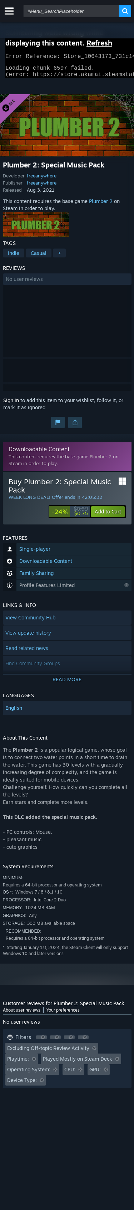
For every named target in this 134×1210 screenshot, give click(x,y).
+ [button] (59, 257)
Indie (13, 257)
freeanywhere (41, 180)
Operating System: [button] (28, 1074)
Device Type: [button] (22, 1084)
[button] (67, 283)
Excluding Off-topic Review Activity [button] (48, 1052)
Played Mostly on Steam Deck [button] (77, 1063)
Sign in (11, 404)
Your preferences (63, 1014)
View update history (28, 637)
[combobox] (71, 11)
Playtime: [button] (18, 1063)
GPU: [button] (95, 1074)
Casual (38, 257)
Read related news (26, 652)
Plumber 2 (101, 205)
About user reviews (21, 1014)
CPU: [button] (69, 1074)
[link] (69, 516)
